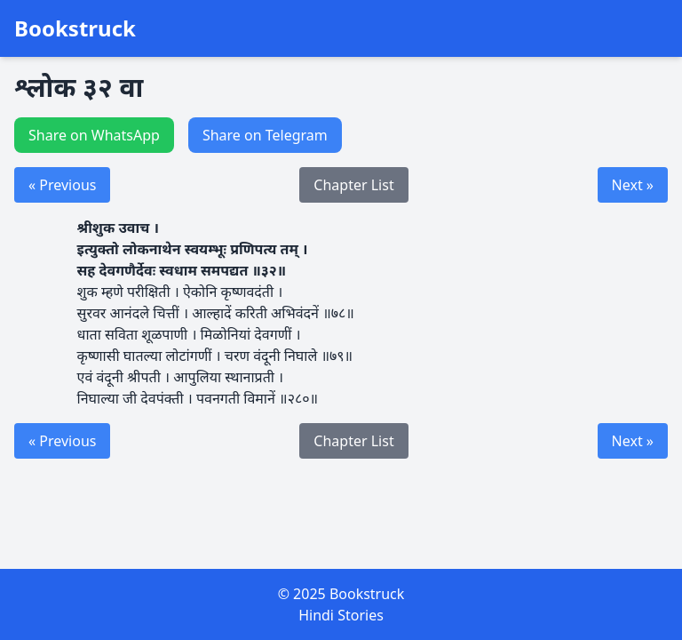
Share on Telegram (265, 135)
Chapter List (353, 185)
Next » (633, 185)
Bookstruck (75, 28)
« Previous (62, 185)
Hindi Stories (341, 615)
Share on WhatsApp (94, 135)
